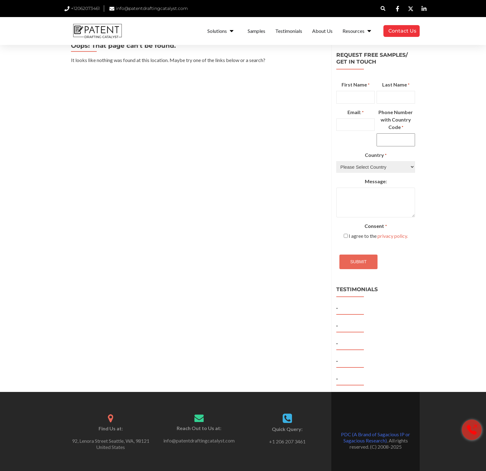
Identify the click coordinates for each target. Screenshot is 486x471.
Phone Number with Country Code (395, 120)
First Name (355, 85)
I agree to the (378, 236)
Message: (376, 181)
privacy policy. (393, 236)
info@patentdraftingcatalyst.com (199, 440)
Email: (355, 112)
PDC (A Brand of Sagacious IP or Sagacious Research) (375, 437)
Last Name (395, 85)
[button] (383, 8)
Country (376, 155)
